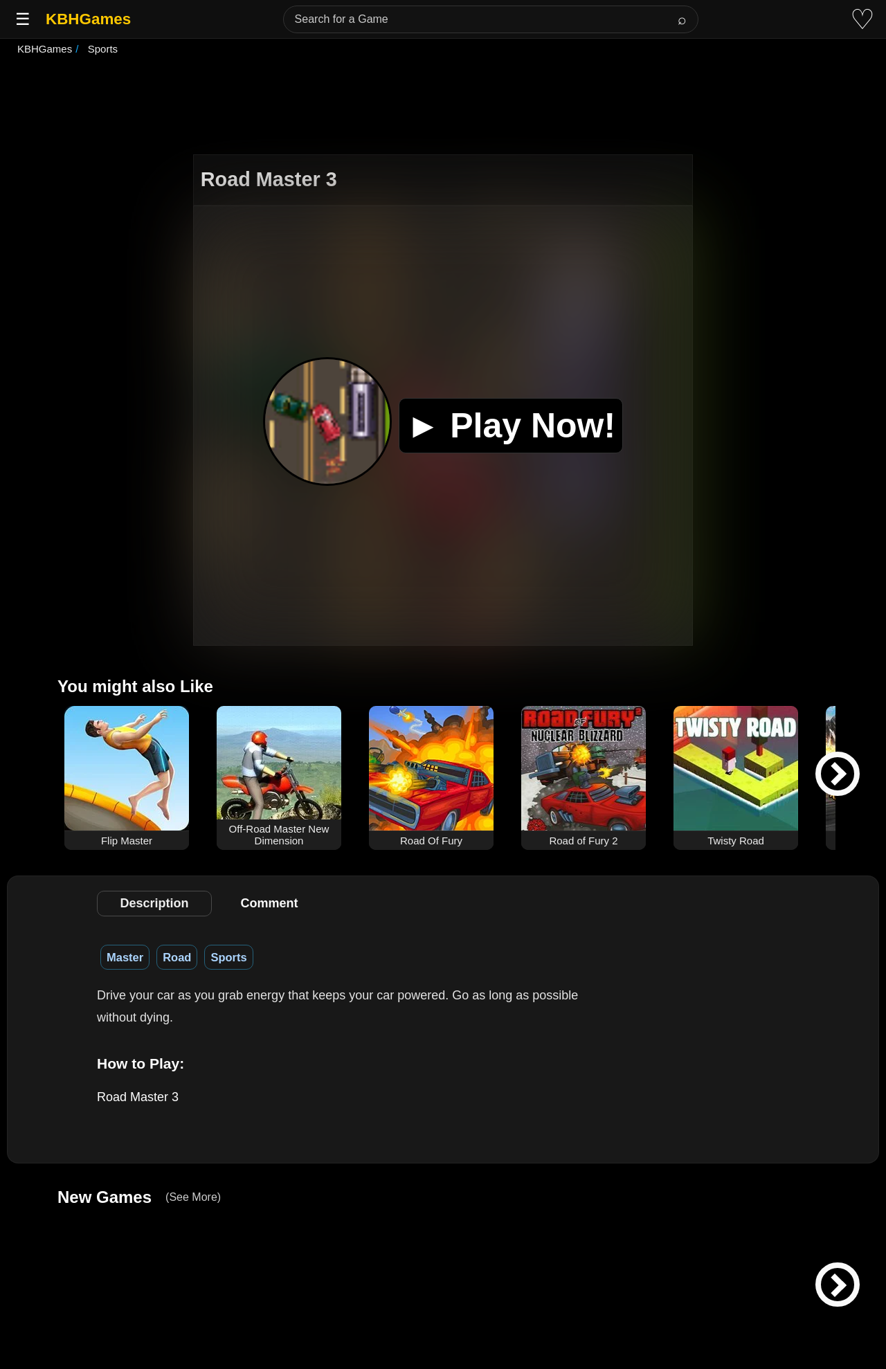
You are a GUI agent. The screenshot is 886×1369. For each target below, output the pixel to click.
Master (125, 957)
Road (177, 957)
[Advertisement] (443, 106)
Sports (228, 957)
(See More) (193, 1197)
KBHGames (88, 19)
